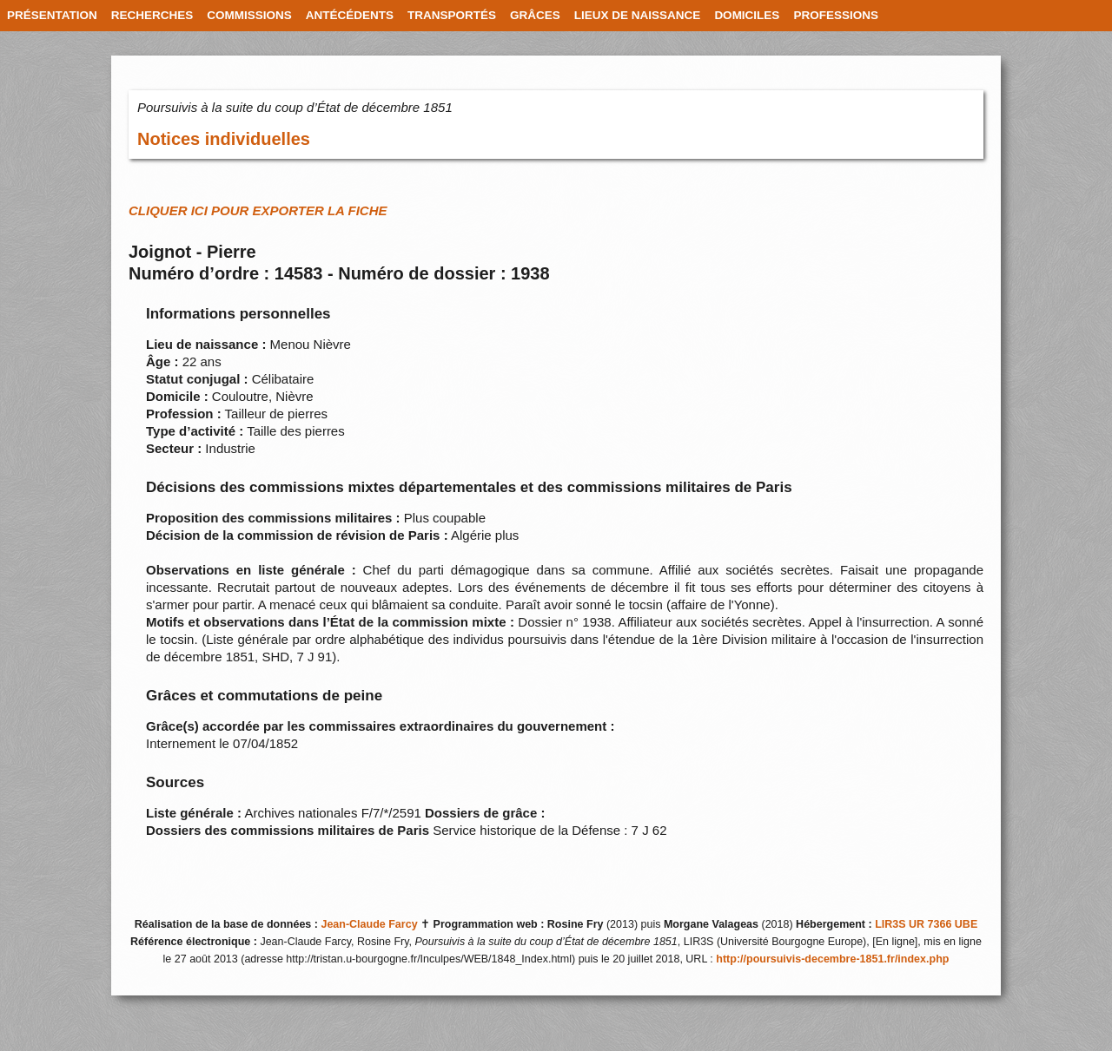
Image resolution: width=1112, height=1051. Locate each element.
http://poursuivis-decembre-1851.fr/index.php (832, 959)
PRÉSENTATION (52, 15)
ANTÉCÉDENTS (350, 15)
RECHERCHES (152, 15)
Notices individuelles (223, 138)
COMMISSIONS (249, 15)
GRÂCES (535, 15)
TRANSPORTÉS (451, 15)
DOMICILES (746, 15)
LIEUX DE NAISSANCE (637, 15)
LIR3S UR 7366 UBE (926, 924)
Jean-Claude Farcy (369, 924)
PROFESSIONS (835, 15)
